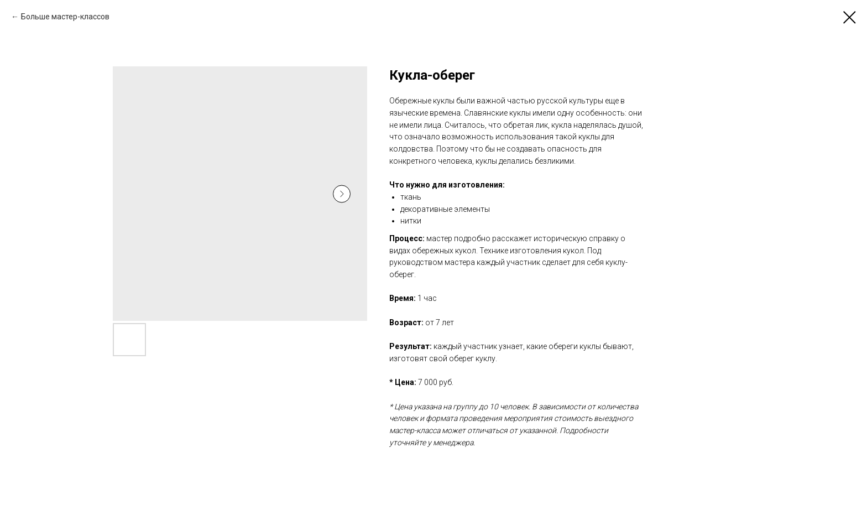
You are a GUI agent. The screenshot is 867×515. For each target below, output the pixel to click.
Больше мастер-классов (65, 16)
